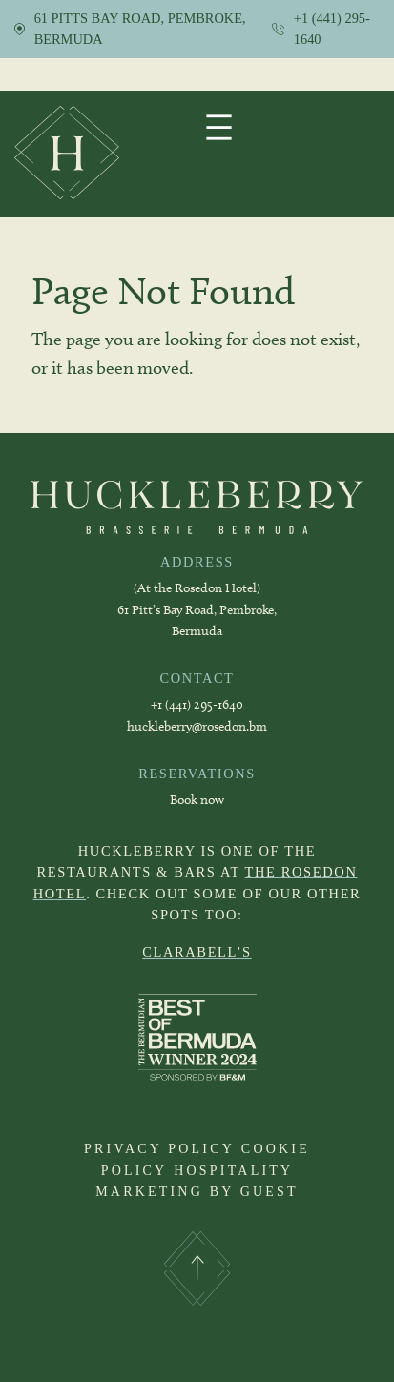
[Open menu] (218, 127)
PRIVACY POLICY (159, 1149)
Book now (197, 800)
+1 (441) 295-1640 (197, 704)
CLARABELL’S (197, 951)
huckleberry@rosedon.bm (197, 726)
